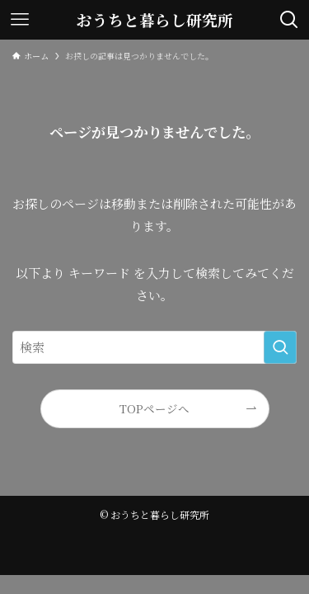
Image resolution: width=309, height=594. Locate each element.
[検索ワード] (154, 347)
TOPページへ (154, 408)
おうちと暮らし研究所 (155, 20)
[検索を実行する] (280, 347)
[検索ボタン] (289, 20)
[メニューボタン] (20, 20)
